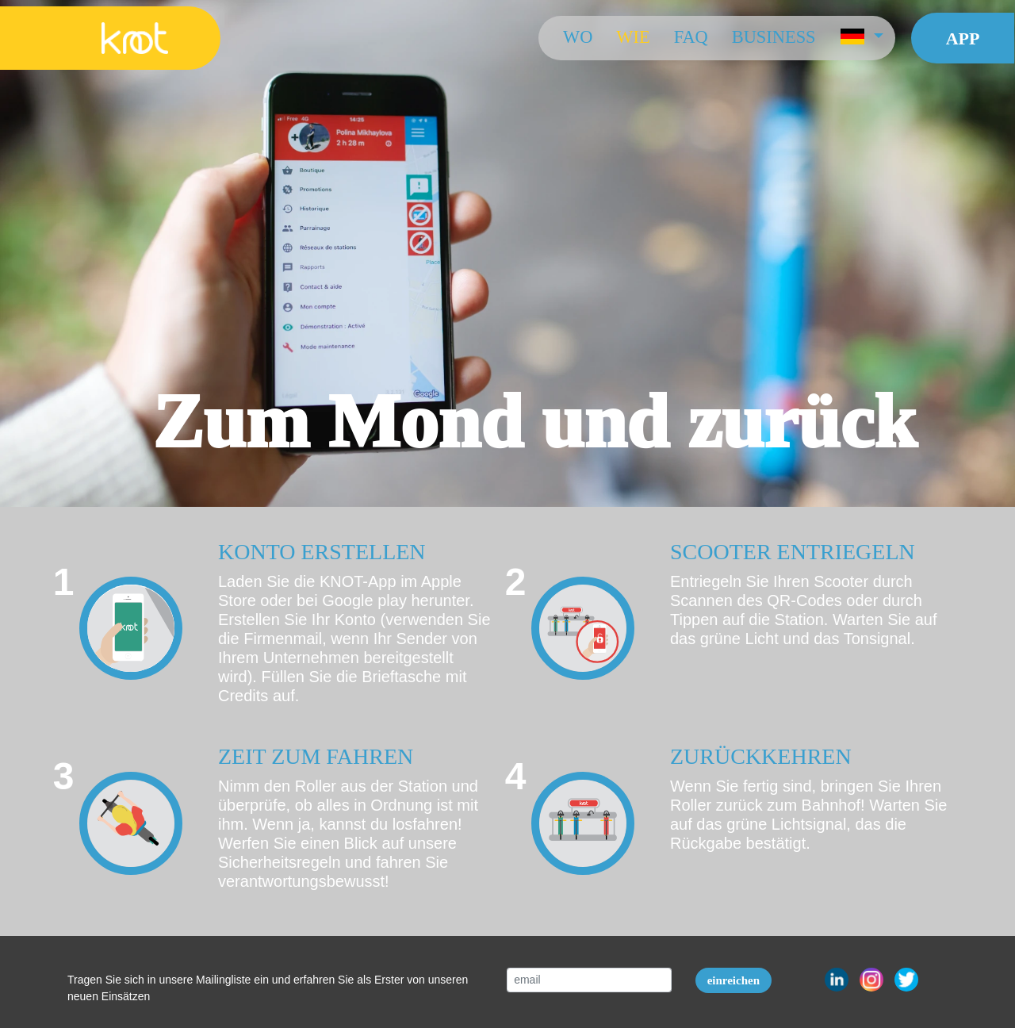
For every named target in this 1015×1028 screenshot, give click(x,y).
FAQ (690, 37)
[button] (860, 38)
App (962, 38)
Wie (632, 37)
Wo (577, 37)
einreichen (733, 980)
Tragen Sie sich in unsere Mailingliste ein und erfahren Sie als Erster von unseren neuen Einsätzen (267, 988)
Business (773, 37)
